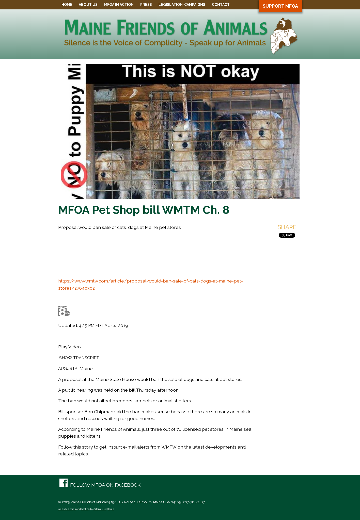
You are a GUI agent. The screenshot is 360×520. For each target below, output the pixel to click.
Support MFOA (280, 6)
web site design (67, 509)
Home (66, 5)
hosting (85, 509)
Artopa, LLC (99, 509)
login (111, 509)
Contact (221, 5)
